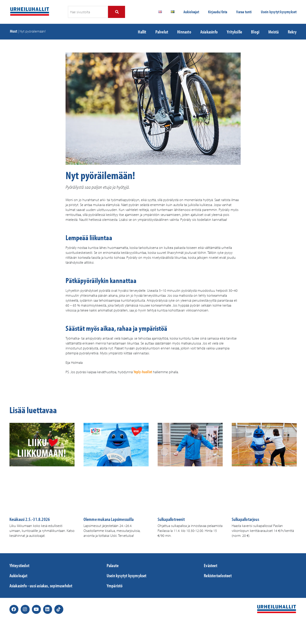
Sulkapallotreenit (171, 519)
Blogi (255, 32)
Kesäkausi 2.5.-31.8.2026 (29, 519)
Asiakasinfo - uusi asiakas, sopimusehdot (41, 585)
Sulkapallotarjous (245, 519)
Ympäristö (115, 585)
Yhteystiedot (19, 565)
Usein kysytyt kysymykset (279, 11)
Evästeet (210, 565)
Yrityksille (234, 32)
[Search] (116, 12)
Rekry (292, 32)
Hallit (142, 32)
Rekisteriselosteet (218, 575)
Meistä (273, 32)
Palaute (113, 565)
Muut (13, 31)
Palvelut (161, 32)
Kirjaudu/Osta (217, 11)
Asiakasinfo (209, 32)
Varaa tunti (244, 11)
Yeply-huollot (143, 371)
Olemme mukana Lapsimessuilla (109, 519)
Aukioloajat (191, 11)
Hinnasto (184, 32)
